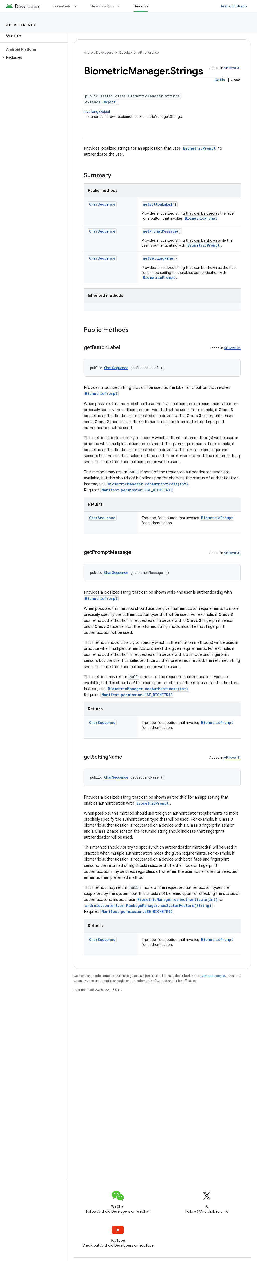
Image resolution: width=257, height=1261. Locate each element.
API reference (21, 25)
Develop (125, 52)
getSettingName (158, 258)
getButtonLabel (157, 204)
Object (109, 102)
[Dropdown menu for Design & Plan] (120, 6)
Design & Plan (102, 6)
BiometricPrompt (199, 148)
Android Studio (234, 6)
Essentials (61, 6)
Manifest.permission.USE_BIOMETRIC (137, 490)
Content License (212, 976)
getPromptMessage (160, 231)
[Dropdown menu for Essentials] (77, 6)
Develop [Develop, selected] (140, 6)
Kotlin (220, 80)
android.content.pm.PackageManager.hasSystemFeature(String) (148, 905)
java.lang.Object (97, 111)
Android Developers (98, 52)
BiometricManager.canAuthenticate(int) (148, 484)
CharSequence (102, 204)
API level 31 (232, 67)
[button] (33, 57)
